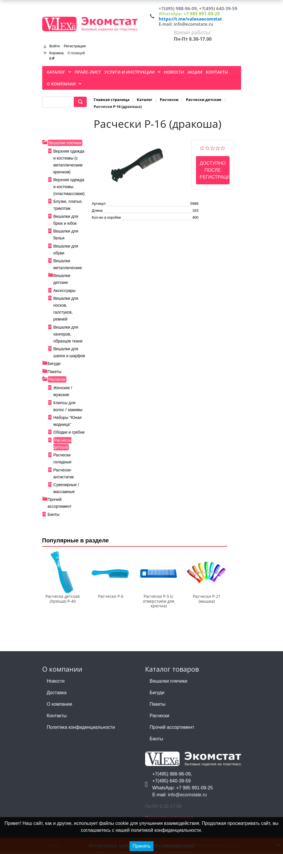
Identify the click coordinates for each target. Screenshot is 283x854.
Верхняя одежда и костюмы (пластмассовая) (69, 186)
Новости (56, 683)
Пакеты (55, 371)
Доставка (57, 695)
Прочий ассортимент (172, 729)
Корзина (56, 53)
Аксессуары (64, 290)
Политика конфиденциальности (81, 729)
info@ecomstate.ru (193, 24)
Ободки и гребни (69, 432)
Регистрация (75, 46)
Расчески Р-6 (110, 599)
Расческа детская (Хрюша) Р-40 (62, 601)
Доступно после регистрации (215, 170)
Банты (54, 514)
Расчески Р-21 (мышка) (207, 601)
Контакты (57, 718)
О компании (59, 706)
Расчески (57, 379)
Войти (54, 46)
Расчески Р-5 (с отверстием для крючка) (158, 603)
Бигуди (54, 363)
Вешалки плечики (65, 143)
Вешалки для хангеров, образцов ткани (68, 334)
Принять (141, 846)
